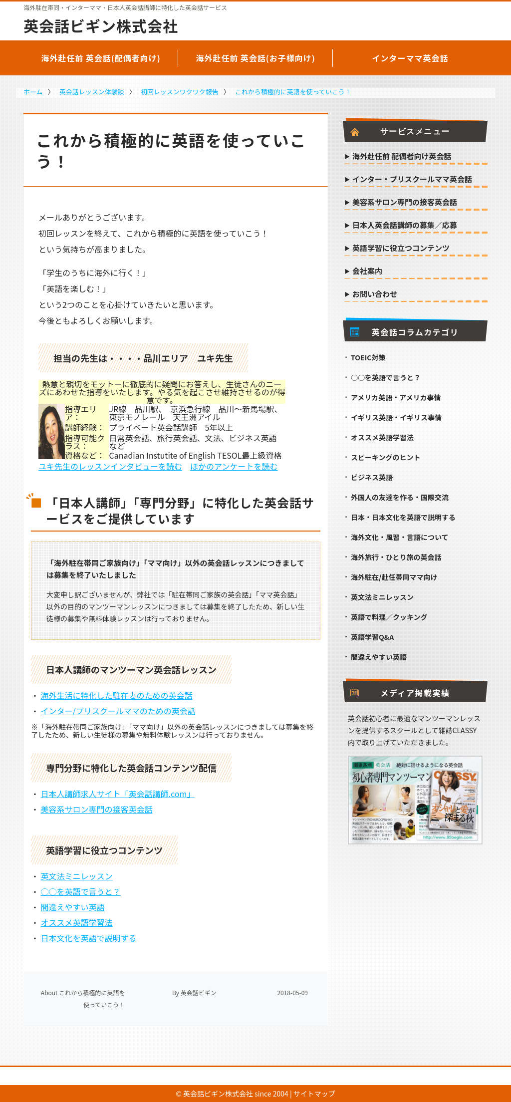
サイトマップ (314, 1094)
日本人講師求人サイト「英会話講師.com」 (118, 794)
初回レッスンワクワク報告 (180, 91)
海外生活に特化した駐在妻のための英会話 (117, 695)
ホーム (33, 91)
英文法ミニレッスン (77, 876)
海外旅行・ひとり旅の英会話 (396, 557)
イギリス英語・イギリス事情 (396, 417)
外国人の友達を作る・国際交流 (400, 497)
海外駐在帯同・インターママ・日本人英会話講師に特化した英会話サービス (125, 7)
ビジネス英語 (372, 477)
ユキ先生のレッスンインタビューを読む (110, 466)
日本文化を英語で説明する (89, 938)
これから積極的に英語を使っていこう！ (293, 91)
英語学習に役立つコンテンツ (401, 248)
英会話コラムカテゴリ (404, 332)
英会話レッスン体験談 (91, 91)
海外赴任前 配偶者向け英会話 (401, 156)
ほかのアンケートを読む (233, 466)
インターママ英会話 (410, 58)
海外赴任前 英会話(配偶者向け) (101, 58)
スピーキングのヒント (386, 457)
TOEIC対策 (368, 357)
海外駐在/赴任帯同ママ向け (394, 577)
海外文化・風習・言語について (400, 537)
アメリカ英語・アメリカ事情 (396, 397)
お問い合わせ (374, 294)
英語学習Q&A (372, 637)
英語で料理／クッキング (389, 617)
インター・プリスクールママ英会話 (412, 179)
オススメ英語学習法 (77, 922)
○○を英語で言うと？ (81, 891)
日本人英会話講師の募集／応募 (404, 225)
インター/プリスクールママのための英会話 (118, 711)
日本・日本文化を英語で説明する (403, 517)
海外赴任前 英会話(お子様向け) (255, 58)
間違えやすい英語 (73, 907)
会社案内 (367, 271)
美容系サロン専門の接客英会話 (97, 809)
